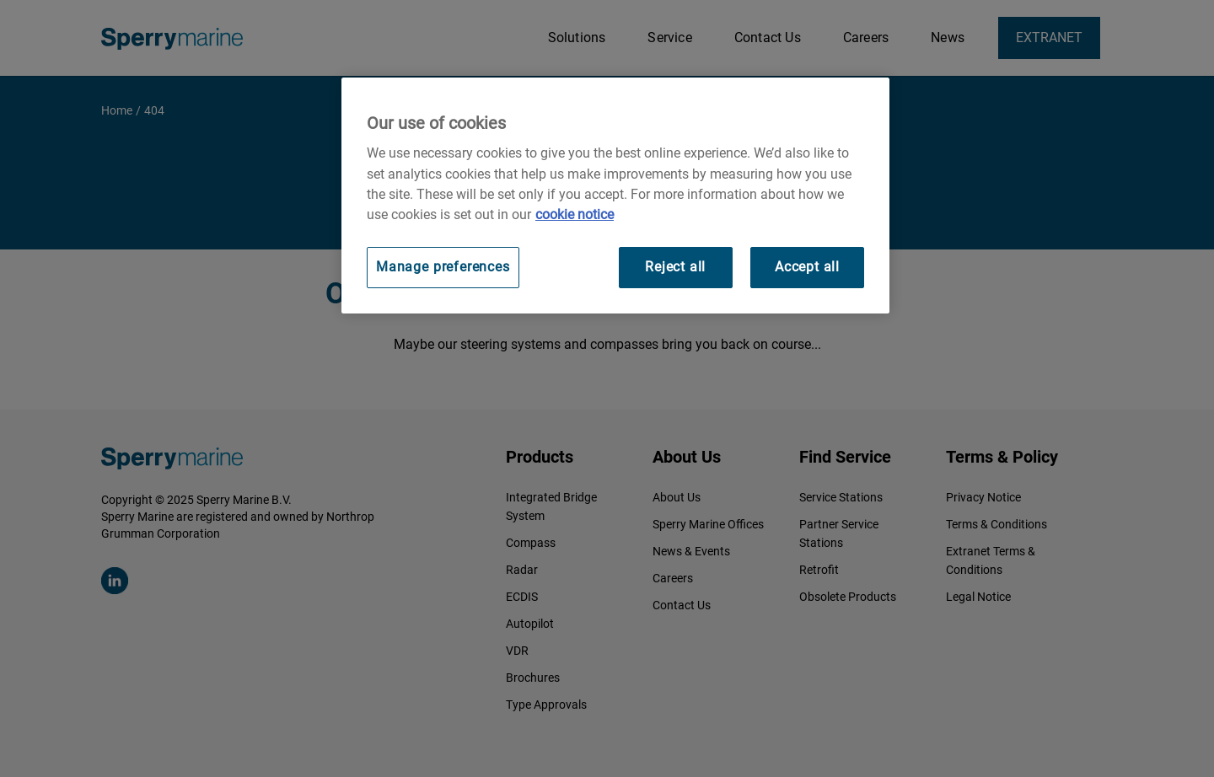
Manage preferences (443, 267)
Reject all (675, 267)
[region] (615, 195)
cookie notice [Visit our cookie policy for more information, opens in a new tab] (574, 214)
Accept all (807, 267)
